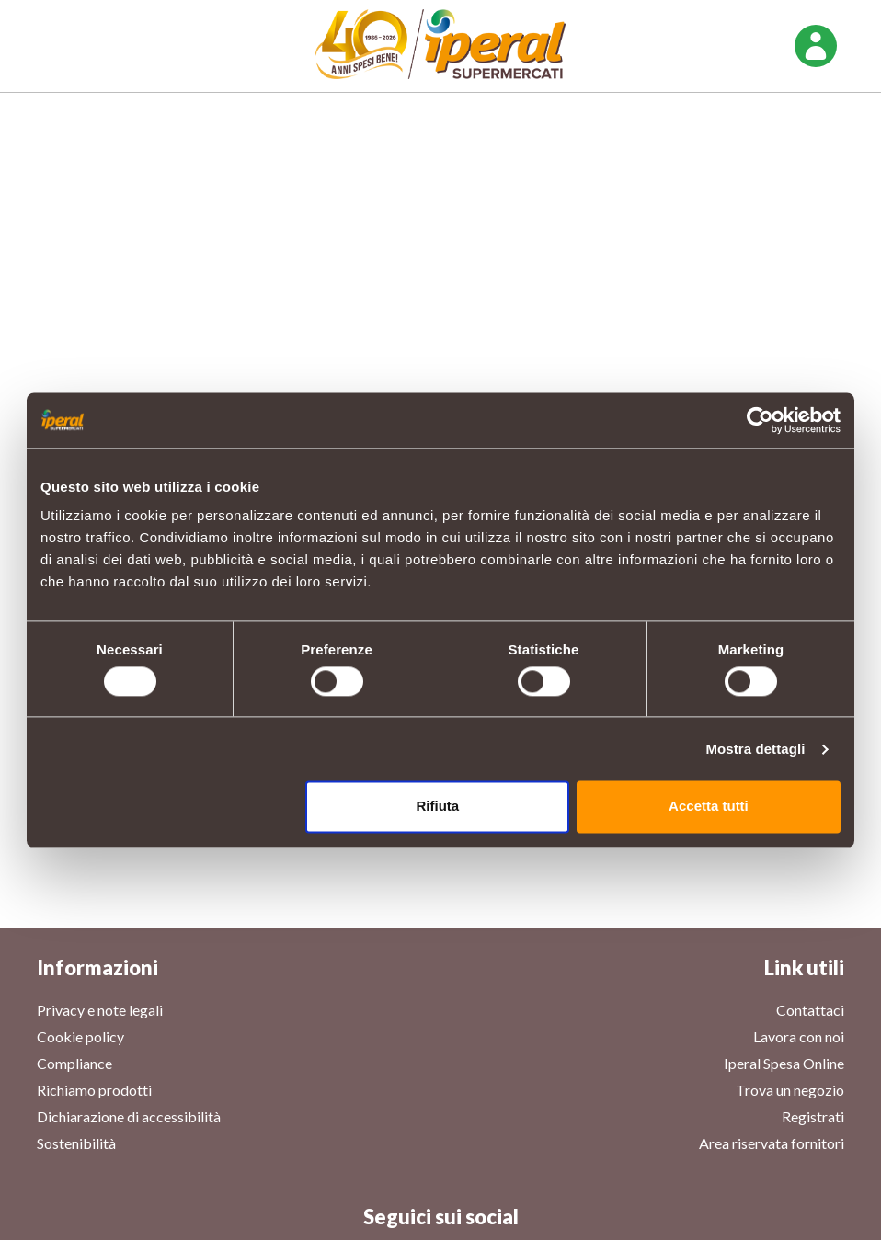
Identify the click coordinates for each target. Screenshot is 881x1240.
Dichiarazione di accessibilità (129, 1116)
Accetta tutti (709, 806)
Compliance (74, 1063)
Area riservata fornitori (771, 1143)
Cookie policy (80, 1036)
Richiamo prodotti (94, 1089)
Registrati (813, 1116)
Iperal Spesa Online (784, 1063)
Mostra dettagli (755, 749)
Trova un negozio (790, 1089)
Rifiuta (438, 806)
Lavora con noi (798, 1036)
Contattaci (810, 1009)
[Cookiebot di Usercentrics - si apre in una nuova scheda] (760, 420)
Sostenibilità (76, 1143)
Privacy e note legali (100, 1009)
